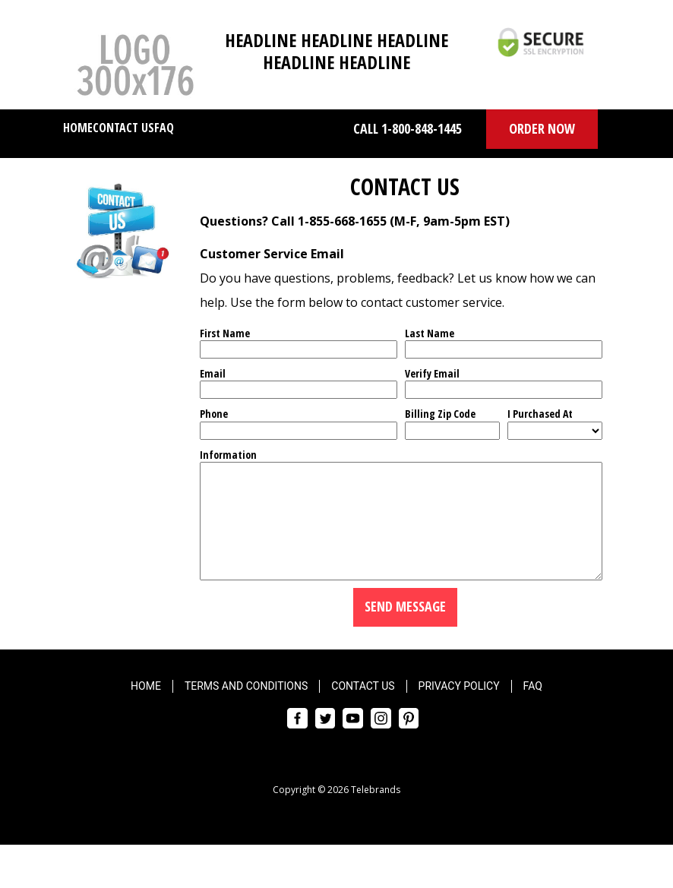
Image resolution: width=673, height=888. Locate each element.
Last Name (429, 333)
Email (213, 373)
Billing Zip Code (440, 413)
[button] (542, 129)
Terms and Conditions (246, 709)
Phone (214, 413)
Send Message (405, 629)
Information (228, 454)
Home (78, 127)
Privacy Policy (459, 709)
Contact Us (123, 127)
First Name (225, 333)
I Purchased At (540, 413)
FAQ (164, 127)
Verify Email (432, 373)
